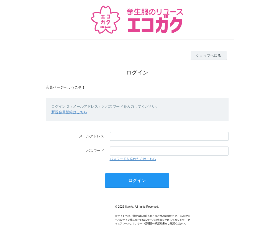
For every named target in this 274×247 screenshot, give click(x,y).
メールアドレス (91, 136)
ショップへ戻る (208, 55)
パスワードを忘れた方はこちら (133, 159)
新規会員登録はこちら (69, 112)
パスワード (95, 151)
